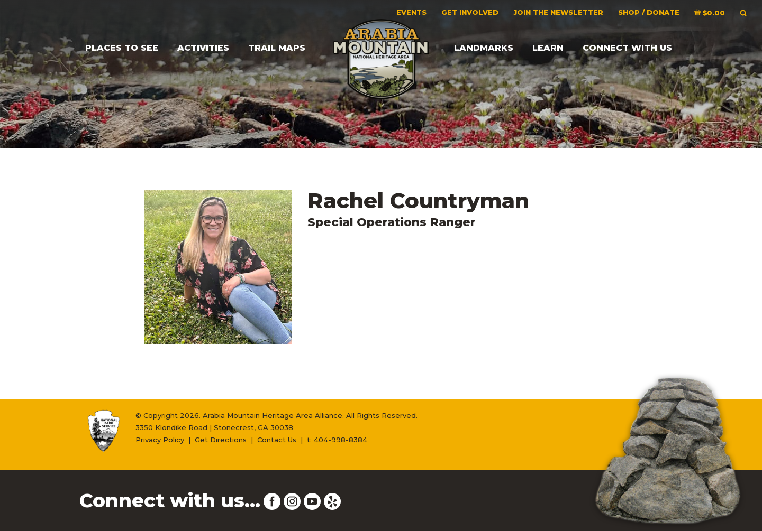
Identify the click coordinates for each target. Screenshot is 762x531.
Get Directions (221, 439)
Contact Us (276, 439)
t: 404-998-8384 (337, 439)
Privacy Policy (159, 439)
